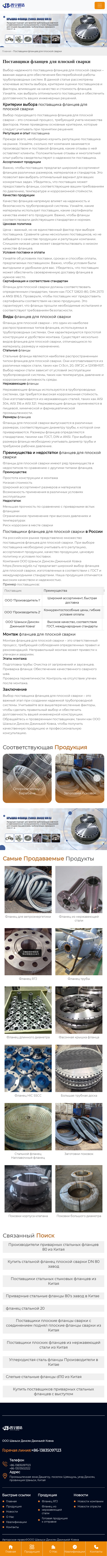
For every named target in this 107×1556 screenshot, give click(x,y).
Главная (6, 51)
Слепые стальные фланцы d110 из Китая (44, 1377)
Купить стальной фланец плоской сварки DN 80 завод (54, 1264)
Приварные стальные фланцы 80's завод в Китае (52, 1296)
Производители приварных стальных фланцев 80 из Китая (53, 1247)
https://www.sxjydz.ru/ (20, 566)
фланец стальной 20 (25, 1308)
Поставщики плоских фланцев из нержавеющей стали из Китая (53, 1345)
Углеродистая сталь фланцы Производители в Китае (53, 1362)
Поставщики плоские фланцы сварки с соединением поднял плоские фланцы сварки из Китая (53, 1325)
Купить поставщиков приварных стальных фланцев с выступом (53, 1391)
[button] (97, 778)
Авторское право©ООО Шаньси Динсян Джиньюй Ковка (40, 1539)
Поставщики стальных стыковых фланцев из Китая (53, 1281)
